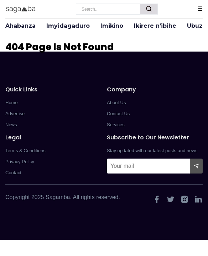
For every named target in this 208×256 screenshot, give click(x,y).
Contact (13, 172)
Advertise (15, 113)
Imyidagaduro (68, 25)
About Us (116, 102)
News (11, 124)
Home (11, 102)
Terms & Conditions (25, 150)
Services (116, 124)
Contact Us (118, 113)
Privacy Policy (19, 161)
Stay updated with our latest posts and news (152, 150)
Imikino (111, 25)
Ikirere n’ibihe (155, 25)
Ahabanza (20, 25)
